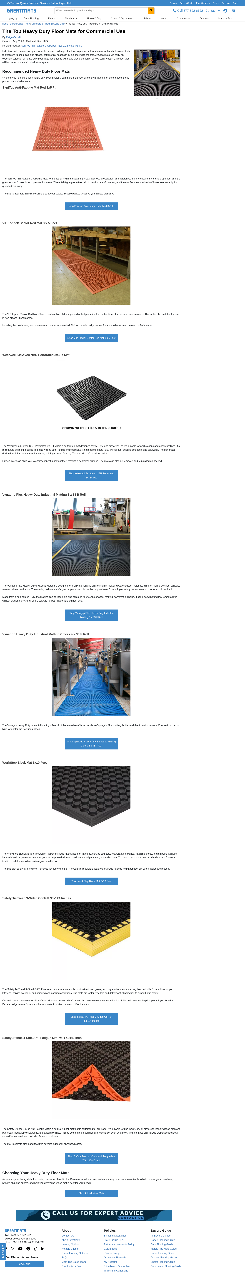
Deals (216, 3)
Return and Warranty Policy (119, 1244)
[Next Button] (175, 72)
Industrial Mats (96, 1193)
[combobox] (104, 10)
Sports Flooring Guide (163, 1262)
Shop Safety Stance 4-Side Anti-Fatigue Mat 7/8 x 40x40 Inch (91, 1158)
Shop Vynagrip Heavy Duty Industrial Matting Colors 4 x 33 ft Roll (91, 743)
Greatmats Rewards (115, 1257)
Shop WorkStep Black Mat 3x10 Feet (91, 881)
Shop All (13, 18)
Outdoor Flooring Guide (164, 1257)
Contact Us (68, 1235)
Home (164, 18)
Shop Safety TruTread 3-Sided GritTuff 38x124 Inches (91, 1018)
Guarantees (110, 1248)
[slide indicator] (157, 98)
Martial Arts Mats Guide (164, 1248)
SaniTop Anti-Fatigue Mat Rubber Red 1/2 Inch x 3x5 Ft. (51, 45)
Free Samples (203, 3)
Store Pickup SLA (113, 1240)
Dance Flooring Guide (163, 1240)
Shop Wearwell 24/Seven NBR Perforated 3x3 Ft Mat (91, 475)
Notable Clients (70, 1248)
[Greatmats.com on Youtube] (20, 1249)
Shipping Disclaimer (115, 1235)
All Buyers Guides (160, 1235)
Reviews (226, 3)
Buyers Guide (186, 3)
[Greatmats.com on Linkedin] (42, 1249)
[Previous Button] (139, 72)
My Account (110, 1262)
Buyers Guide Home (20, 23)
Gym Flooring (31, 18)
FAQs (65, 1257)
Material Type (225, 18)
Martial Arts (71, 18)
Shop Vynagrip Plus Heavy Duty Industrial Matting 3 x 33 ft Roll (91, 615)
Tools (235, 3)
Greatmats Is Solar (72, 1266)
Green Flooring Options (75, 1253)
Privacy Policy (112, 1253)
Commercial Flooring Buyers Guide (49, 23)
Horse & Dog (94, 18)
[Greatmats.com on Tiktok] (35, 1249)
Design (173, 3)
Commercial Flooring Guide (166, 1266)
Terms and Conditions (116, 1270)
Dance (51, 18)
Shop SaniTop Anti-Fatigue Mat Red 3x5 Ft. (91, 206)
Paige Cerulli (13, 37)
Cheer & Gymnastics (122, 18)
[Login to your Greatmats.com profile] (225, 10)
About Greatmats (71, 1240)
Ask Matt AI (3, 1251)
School (147, 18)
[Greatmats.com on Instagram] (12, 1249)
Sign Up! (25, 1263)
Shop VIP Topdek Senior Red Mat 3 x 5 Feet (91, 338)
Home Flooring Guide (162, 1253)
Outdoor (204, 18)
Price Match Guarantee (117, 1266)
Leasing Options (71, 1244)
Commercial (183, 18)
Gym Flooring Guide (162, 1244)
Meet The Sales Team (74, 1262)
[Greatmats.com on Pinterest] (28, 1249)
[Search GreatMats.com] (151, 10)
